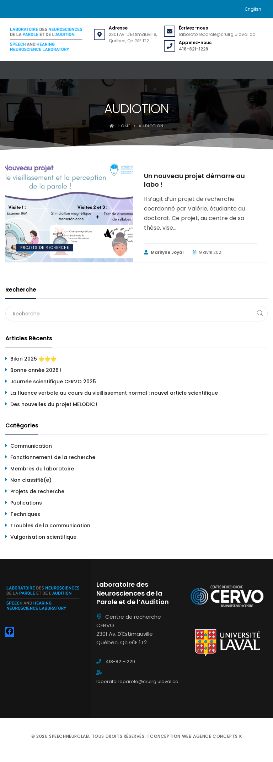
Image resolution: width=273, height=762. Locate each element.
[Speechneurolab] (46, 39)
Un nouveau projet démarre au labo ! (194, 180)
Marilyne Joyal (164, 252)
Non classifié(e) (31, 480)
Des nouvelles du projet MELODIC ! (53, 404)
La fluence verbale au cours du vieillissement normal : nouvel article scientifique (114, 392)
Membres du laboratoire (42, 468)
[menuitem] (253, 9)
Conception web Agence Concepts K (196, 736)
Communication (31, 445)
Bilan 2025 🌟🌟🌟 (33, 358)
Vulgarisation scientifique (43, 536)
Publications (26, 502)
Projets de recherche (44, 247)
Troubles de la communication (50, 525)
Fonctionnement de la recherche (52, 457)
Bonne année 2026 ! (35, 370)
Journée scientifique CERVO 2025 (53, 381)
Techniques (25, 514)
